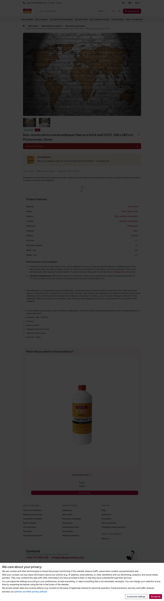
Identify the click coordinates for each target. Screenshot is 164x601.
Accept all (155, 596)
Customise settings (136, 596)
